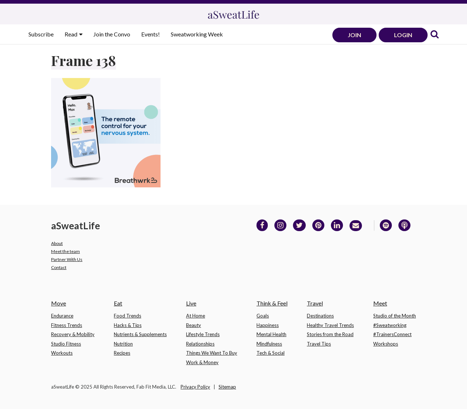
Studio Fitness (66, 344)
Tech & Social (270, 353)
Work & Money (202, 362)
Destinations (320, 316)
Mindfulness (269, 344)
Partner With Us (66, 259)
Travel (315, 303)
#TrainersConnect (392, 334)
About (57, 243)
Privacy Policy (195, 387)
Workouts (62, 353)
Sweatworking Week (197, 34)
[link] (435, 34)
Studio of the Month (394, 316)
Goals (262, 316)
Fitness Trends (66, 325)
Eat (118, 303)
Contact (58, 267)
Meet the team (65, 251)
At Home (195, 316)
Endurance (62, 316)
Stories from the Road (330, 334)
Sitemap (227, 387)
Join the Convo (111, 34)
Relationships (200, 344)
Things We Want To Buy (211, 353)
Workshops (385, 344)
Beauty (193, 325)
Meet (380, 303)
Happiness (267, 325)
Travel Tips (319, 344)
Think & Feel (271, 303)
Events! (150, 34)
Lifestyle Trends (203, 334)
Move (58, 303)
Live (191, 303)
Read (71, 34)
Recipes (122, 353)
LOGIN (403, 34)
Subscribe (41, 34)
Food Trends (127, 316)
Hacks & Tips (128, 325)
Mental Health (271, 334)
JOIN (354, 34)
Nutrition (123, 344)
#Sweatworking (389, 325)
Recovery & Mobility (72, 334)
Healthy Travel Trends (330, 325)
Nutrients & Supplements (140, 334)
